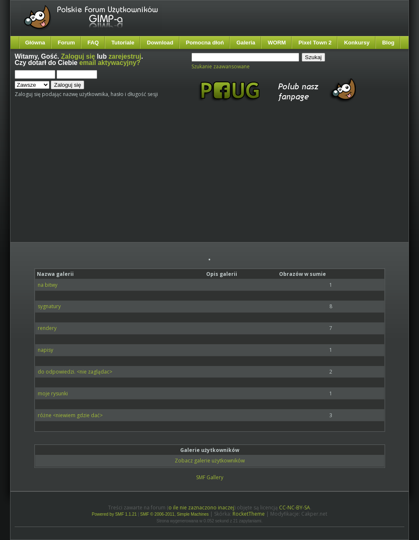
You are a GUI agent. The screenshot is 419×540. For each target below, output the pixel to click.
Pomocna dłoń (205, 42)
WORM (277, 42)
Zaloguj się (78, 56)
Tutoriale (122, 42)
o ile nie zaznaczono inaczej (201, 507)
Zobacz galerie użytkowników (210, 460)
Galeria (245, 42)
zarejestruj (125, 56)
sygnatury (49, 306)
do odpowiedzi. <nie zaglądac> (75, 371)
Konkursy (357, 42)
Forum (66, 42)
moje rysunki (53, 393)
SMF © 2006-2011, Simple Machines (174, 514)
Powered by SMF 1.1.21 (114, 514)
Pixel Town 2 (314, 42)
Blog (388, 42)
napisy (45, 349)
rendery (47, 328)
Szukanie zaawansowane (220, 66)
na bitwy (47, 284)
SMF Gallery (209, 477)
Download (160, 42)
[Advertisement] (164, 179)
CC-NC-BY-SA (294, 507)
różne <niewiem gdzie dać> (70, 415)
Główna (35, 42)
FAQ (93, 42)
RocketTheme (249, 513)
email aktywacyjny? (109, 62)
